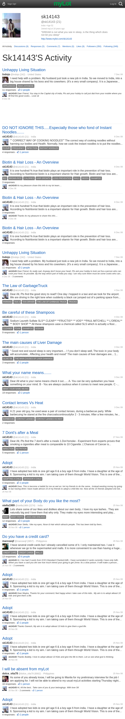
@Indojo (15, 74)
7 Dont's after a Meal (20, 432)
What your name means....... (26, 372)
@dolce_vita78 (26, 673)
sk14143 (7, 136)
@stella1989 (21, 505)
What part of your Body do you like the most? (41, 501)
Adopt (7, 462)
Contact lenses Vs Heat (22, 403)
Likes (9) (80, 46)
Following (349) (111, 46)
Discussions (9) (21, 46)
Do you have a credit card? (25, 536)
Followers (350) (94, 46)
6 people (25, 556)
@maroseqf (21, 541)
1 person (24, 152)
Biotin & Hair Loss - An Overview (30, 162)
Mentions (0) (68, 46)
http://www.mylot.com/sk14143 (56, 38)
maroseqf (8, 541)
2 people (25, 90)
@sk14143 (18, 136)
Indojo (6, 74)
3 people (25, 521)
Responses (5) (38, 46)
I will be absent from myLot (25, 669)
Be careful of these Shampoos (28, 312)
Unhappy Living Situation (24, 70)
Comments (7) (53, 46)
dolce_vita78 (10, 673)
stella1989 (8, 505)
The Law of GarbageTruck (25, 285)
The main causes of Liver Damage (32, 342)
